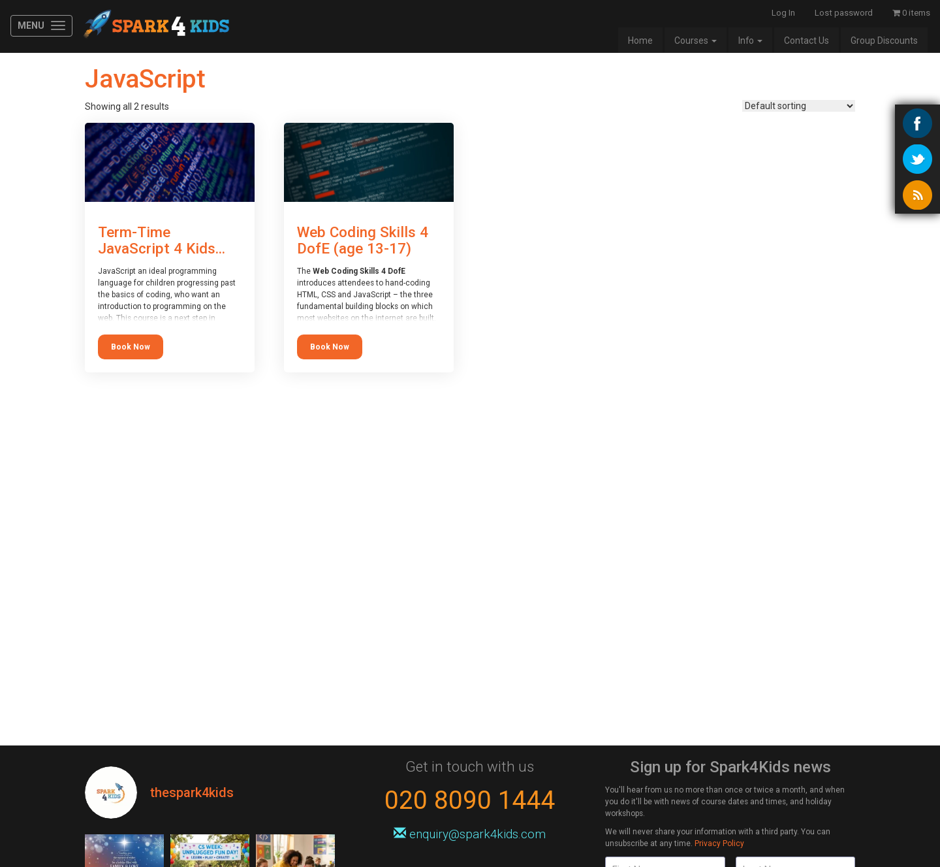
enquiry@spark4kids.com (470, 834)
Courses (695, 40)
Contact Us (806, 40)
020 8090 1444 (470, 800)
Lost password (844, 13)
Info (750, 40)
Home (640, 40)
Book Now (130, 347)
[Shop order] (798, 106)
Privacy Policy (719, 843)
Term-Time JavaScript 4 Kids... (161, 240)
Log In (783, 13)
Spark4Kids (155, 26)
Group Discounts (884, 40)
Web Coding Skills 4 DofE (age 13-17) (362, 240)
